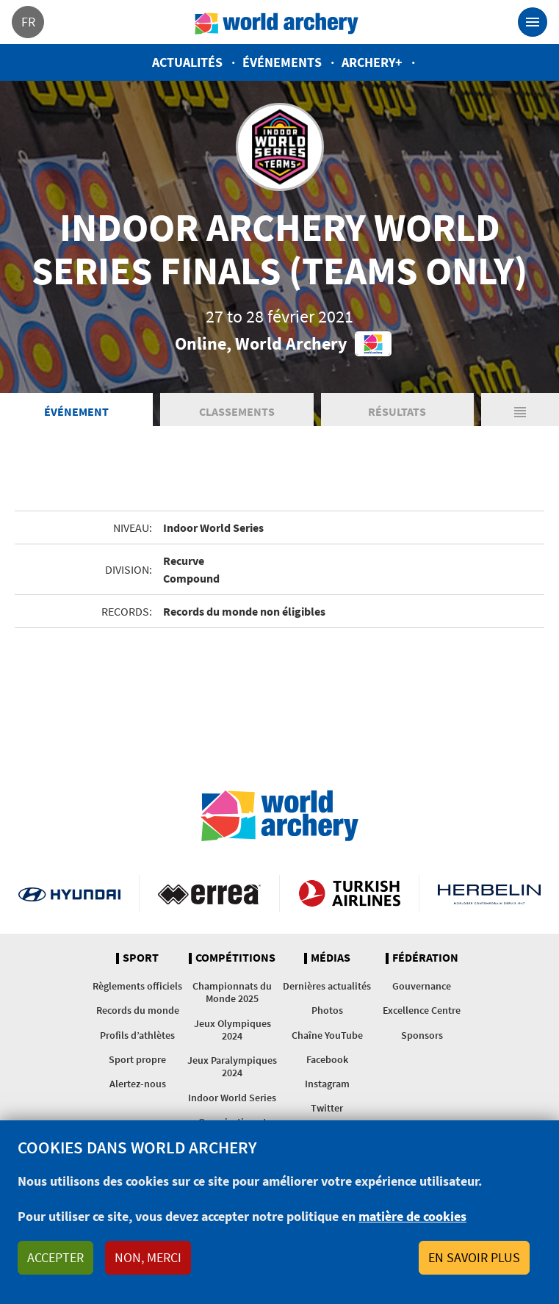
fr (28, 21)
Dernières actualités (327, 986)
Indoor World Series (232, 1097)
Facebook (327, 1059)
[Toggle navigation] (532, 22)
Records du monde (137, 1010)
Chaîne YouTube (327, 1035)
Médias (330, 958)
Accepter (55, 1257)
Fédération (425, 958)
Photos (327, 1010)
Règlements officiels (137, 986)
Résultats (397, 411)
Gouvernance (421, 986)
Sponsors (422, 1035)
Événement (76, 411)
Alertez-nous (137, 1083)
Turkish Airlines (349, 893)
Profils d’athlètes (137, 1035)
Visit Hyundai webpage (69, 893)
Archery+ (372, 62)
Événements (282, 62)
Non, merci (148, 1257)
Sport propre (137, 1059)
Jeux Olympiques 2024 (232, 1029)
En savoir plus (474, 1257)
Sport (141, 958)
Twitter (327, 1107)
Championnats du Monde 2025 (232, 992)
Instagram (327, 1083)
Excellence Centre (422, 1010)
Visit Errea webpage (209, 893)
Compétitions (235, 958)
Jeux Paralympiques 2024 (232, 1066)
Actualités (187, 62)
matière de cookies (412, 1216)
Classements (237, 411)
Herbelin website (489, 893)
